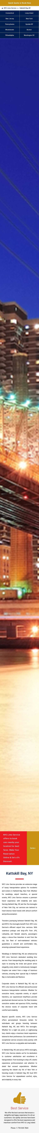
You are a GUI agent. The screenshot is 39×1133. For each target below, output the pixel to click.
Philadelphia (9, 35)
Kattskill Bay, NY (25, 8)
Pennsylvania (9, 24)
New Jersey (10, 19)
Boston (29, 30)
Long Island (29, 13)
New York (29, 19)
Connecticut (10, 13)
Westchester (9, 30)
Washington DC (29, 35)
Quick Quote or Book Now (19, 3)
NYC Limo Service (10, 8)
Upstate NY (29, 24)
